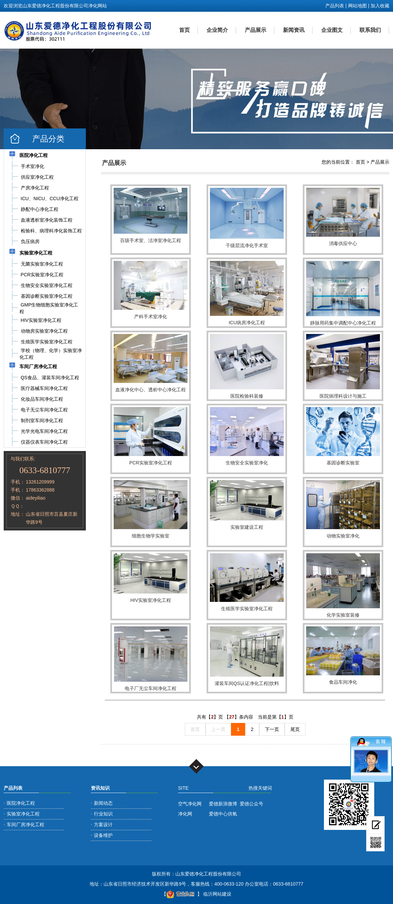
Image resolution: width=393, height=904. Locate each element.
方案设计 (103, 824)
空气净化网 (190, 803)
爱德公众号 (251, 803)
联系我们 (370, 30)
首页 (184, 30)
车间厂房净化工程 (25, 824)
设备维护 (103, 835)
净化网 (185, 813)
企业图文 (332, 30)
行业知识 (103, 813)
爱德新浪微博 (223, 803)
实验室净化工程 (23, 813)
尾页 (295, 729)
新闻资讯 (293, 30)
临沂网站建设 (217, 894)
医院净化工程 (21, 803)
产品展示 (255, 30)
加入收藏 (380, 5)
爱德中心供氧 (223, 813)
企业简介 (217, 30)
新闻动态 (103, 803)
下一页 (272, 729)
